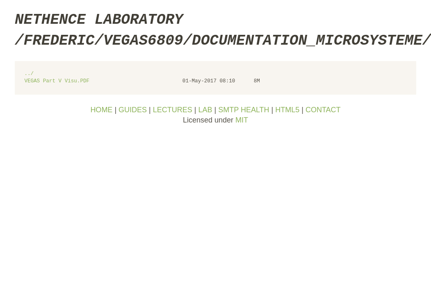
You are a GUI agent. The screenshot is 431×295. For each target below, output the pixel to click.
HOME (101, 110)
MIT (241, 120)
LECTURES (172, 110)
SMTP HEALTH (243, 110)
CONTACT (323, 110)
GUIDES (133, 110)
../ (29, 73)
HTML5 (287, 110)
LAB (205, 110)
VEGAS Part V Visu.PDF (56, 81)
